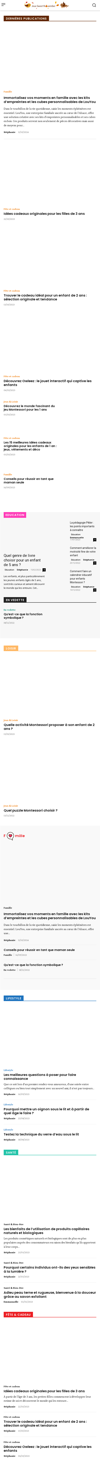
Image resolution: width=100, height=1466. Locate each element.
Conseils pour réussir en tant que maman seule (29, 481)
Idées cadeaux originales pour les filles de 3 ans (44, 213)
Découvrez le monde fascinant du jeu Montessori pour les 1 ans (29, 408)
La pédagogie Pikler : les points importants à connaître (82, 526)
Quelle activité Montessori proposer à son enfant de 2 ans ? (49, 726)
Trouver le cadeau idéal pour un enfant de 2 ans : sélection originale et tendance (45, 297)
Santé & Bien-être (13, 1224)
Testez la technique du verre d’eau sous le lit (41, 1134)
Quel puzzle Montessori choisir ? (30, 810)
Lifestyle (8, 1070)
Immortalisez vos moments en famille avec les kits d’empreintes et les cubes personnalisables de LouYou (50, 99)
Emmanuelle (77, 537)
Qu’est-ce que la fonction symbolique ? (23, 616)
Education (9, 569)
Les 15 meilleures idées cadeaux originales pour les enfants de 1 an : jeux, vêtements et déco (30, 446)
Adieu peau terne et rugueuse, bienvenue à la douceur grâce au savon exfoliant (50, 1294)
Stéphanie (9, 132)
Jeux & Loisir (11, 401)
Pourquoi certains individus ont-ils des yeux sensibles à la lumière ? (49, 1269)
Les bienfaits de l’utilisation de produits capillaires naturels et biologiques (46, 1231)
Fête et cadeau (12, 209)
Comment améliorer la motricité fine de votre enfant (83, 551)
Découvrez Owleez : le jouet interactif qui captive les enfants (48, 383)
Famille (8, 91)
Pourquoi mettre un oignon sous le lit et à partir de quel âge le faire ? (46, 1111)
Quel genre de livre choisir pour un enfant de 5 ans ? (22, 560)
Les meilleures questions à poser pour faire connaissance (40, 1076)
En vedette (9, 609)
